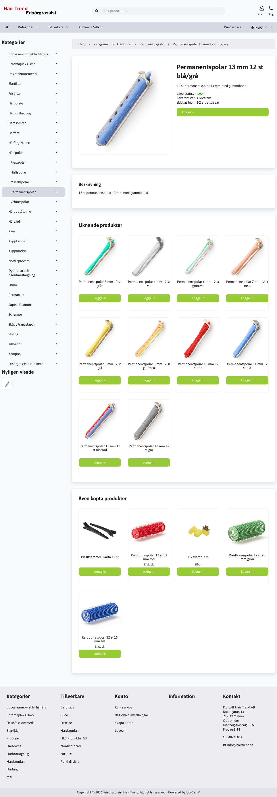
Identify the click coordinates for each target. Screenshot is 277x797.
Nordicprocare (33, 261)
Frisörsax (33, 93)
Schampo (33, 314)
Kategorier (25, 27)
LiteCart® (193, 792)
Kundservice (232, 27)
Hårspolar (33, 152)
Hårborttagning (33, 113)
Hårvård (33, 221)
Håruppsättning (33, 211)
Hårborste (33, 103)
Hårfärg (33, 133)
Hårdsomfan (33, 123)
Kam (33, 231)
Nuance (66, 754)
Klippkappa (33, 241)
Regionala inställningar (131, 715)
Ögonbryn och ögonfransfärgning (33, 272)
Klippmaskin (33, 251)
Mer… (10, 777)
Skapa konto (124, 723)
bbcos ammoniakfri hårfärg (33, 54)
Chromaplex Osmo (33, 64)
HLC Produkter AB (74, 738)
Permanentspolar (35, 192)
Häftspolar (35, 172)
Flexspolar (35, 162)
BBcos (65, 715)
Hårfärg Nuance (33, 143)
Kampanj (33, 354)
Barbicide (67, 707)
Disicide (66, 723)
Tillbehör (33, 344)
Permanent (33, 295)
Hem (81, 44)
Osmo (33, 285)
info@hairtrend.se (240, 745)
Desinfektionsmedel (33, 74)
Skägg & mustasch (33, 324)
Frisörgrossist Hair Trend (33, 364)
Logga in (259, 27)
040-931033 (235, 737)
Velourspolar (35, 202)
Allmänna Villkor (91, 27)
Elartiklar (33, 83)
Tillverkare (55, 27)
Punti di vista (70, 761)
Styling (33, 334)
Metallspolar (35, 182)
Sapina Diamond (33, 305)
